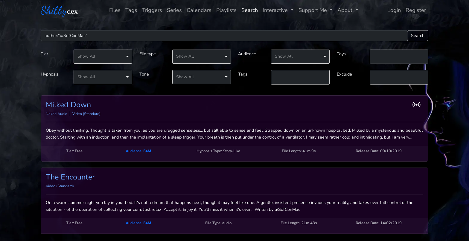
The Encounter (70, 177)
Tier (44, 54)
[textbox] (398, 56)
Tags (131, 10)
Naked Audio (56, 113)
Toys (341, 54)
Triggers (152, 10)
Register (416, 10)
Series (174, 10)
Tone (144, 74)
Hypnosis (49, 74)
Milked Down (68, 104)
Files (115, 10)
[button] (417, 104)
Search (249, 10)
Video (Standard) (86, 113)
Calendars (199, 10)
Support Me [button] (313, 10)
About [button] (345, 10)
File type (147, 54)
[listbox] (103, 57)
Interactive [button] (276, 10)
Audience (247, 54)
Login (394, 10)
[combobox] (399, 57)
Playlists (226, 10)
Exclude (344, 74)
